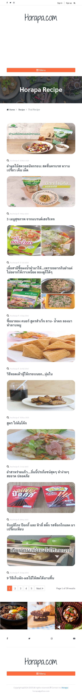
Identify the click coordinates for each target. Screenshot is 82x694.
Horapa (65, 687)
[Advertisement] (41, 48)
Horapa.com (41, 17)
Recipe (21, 109)
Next (39, 588)
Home (11, 109)
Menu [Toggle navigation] (41, 70)
